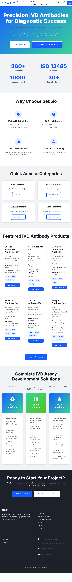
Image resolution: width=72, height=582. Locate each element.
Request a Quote (21, 503)
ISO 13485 (5, 549)
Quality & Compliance (45, 529)
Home (19, 2)
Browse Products (18, 45)
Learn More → (53, 195)
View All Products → (36, 362)
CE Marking (6, 552)
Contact (64, 2)
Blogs (58, 2)
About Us (41, 532)
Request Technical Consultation (48, 45)
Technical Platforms (44, 526)
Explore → (18, 195)
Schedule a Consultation (47, 503)
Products (26, 2)
